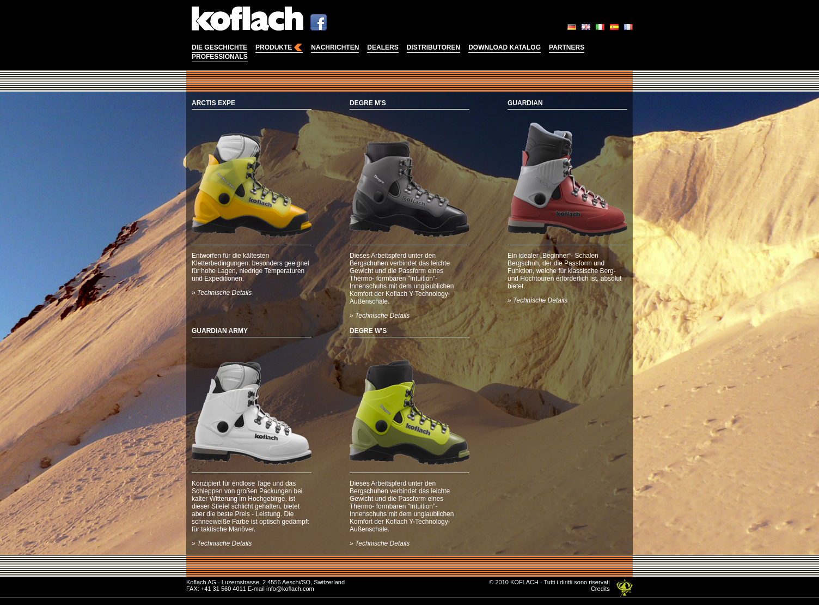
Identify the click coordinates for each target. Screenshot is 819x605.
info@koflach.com (290, 588)
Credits (600, 588)
